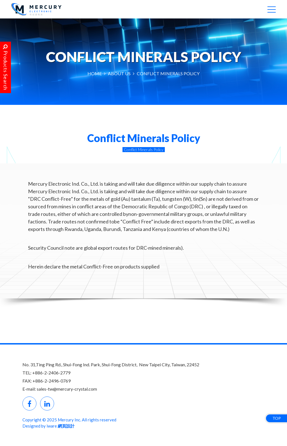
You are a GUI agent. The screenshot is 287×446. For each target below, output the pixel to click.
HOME (94, 73)
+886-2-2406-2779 (51, 372)
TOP (276, 418)
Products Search (6, 67)
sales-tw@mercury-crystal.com (67, 388)
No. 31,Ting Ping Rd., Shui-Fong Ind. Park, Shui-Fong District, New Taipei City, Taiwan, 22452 (110, 364)
